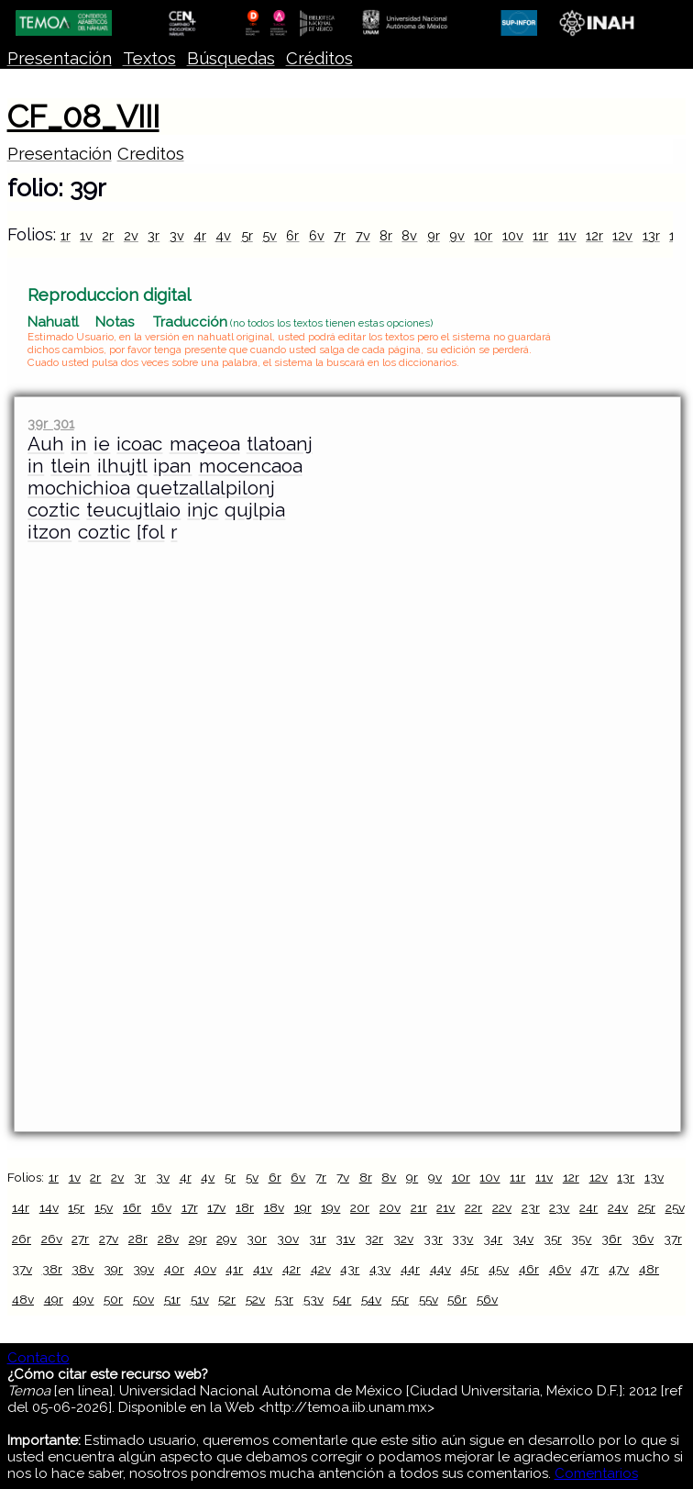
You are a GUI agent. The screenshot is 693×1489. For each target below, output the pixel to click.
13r (651, 235)
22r (473, 1207)
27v (108, 1238)
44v (440, 1268)
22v (502, 1207)
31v (345, 1238)
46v (560, 1268)
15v (103, 1207)
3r (154, 235)
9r (433, 235)
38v (83, 1268)
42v (321, 1268)
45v (499, 1268)
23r (531, 1207)
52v (255, 1299)
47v (619, 1268)
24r (588, 1207)
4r (199, 235)
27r (80, 1238)
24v (618, 1207)
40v (205, 1268)
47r (589, 1268)
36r (611, 1238)
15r (76, 1207)
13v (654, 1177)
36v (643, 1238)
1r (65, 235)
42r (291, 1268)
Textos (149, 58)
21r (419, 1207)
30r (257, 1238)
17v (216, 1207)
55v (428, 1299)
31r (317, 1238)
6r (292, 235)
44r (410, 1268)
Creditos (150, 153)
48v (23, 1299)
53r (284, 1299)
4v (223, 235)
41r (234, 1268)
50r (113, 1299)
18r (245, 1207)
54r (342, 1299)
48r (649, 1268)
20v (390, 1207)
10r (483, 235)
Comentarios (596, 1473)
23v (559, 1207)
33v (462, 1238)
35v (581, 1238)
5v (269, 235)
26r (21, 1238)
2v (131, 235)
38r (52, 1268)
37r (673, 1238)
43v (379, 1268)
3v (177, 235)
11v (567, 235)
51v (200, 1299)
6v (316, 235)
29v (226, 1238)
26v (51, 1238)
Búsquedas (231, 58)
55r (400, 1299)
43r (349, 1268)
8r (386, 235)
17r (190, 1207)
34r (492, 1238)
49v (83, 1299)
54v (371, 1299)
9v (457, 235)
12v (622, 235)
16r (132, 1207)
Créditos (319, 58)
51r (172, 1299)
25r (646, 1207)
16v (161, 1207)
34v (523, 1238)
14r (20, 1207)
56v (487, 1299)
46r (529, 1268)
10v (512, 235)
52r (227, 1299)
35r (553, 1238)
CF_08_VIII (83, 116)
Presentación (59, 58)
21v (445, 1207)
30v (288, 1238)
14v (49, 1207)
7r (340, 235)
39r (113, 1268)
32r (374, 1238)
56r (457, 1299)
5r (247, 235)
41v (262, 1268)
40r (174, 1268)
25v (675, 1207)
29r (198, 1238)
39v (143, 1268)
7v (363, 235)
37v (22, 1268)
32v (403, 1238)
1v (86, 235)
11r (540, 235)
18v (274, 1207)
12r (594, 235)
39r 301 (50, 423)
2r (108, 235)
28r (138, 1238)
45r (469, 1268)
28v (168, 1238)
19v (330, 1207)
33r (433, 1238)
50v (143, 1299)
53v (313, 1299)
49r (53, 1299)
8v (409, 235)
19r (303, 1207)
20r (359, 1207)
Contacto (38, 1358)
